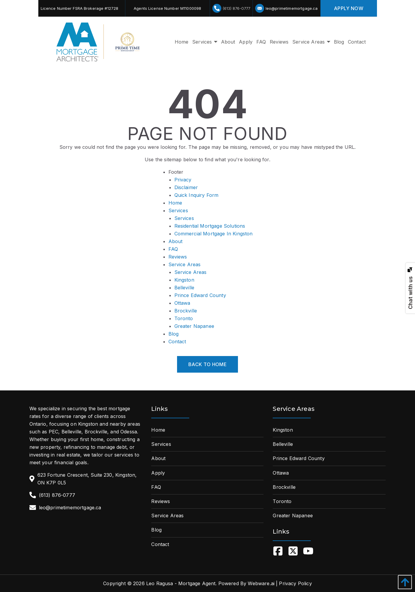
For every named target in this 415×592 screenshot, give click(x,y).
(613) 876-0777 (231, 8)
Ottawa (182, 303)
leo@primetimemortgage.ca (286, 8)
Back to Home (207, 364)
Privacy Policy (295, 583)
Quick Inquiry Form (196, 195)
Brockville (185, 311)
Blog (173, 334)
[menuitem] (181, 42)
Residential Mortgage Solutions (209, 226)
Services (178, 210)
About (175, 241)
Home (175, 203)
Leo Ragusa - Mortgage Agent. (181, 583)
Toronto (183, 318)
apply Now (348, 8)
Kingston (184, 280)
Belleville (184, 288)
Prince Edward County (200, 295)
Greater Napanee (194, 326)
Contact (177, 341)
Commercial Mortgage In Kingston (213, 234)
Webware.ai (261, 583)
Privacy (183, 180)
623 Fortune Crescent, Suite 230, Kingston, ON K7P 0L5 (87, 479)
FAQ (173, 249)
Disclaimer (186, 187)
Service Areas (184, 264)
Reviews (177, 257)
